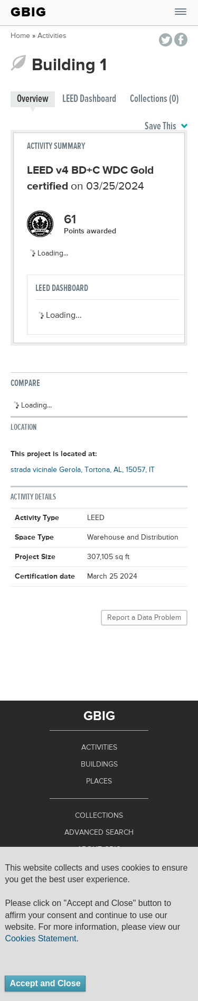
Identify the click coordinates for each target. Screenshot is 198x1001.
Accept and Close (45, 983)
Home (20, 36)
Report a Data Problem (144, 617)
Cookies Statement (40, 938)
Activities (52, 36)
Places (99, 781)
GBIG (28, 12)
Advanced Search (99, 832)
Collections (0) (154, 99)
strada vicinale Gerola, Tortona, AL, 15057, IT (83, 470)
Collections (99, 815)
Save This (166, 126)
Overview (33, 99)
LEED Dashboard (89, 99)
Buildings (99, 764)
